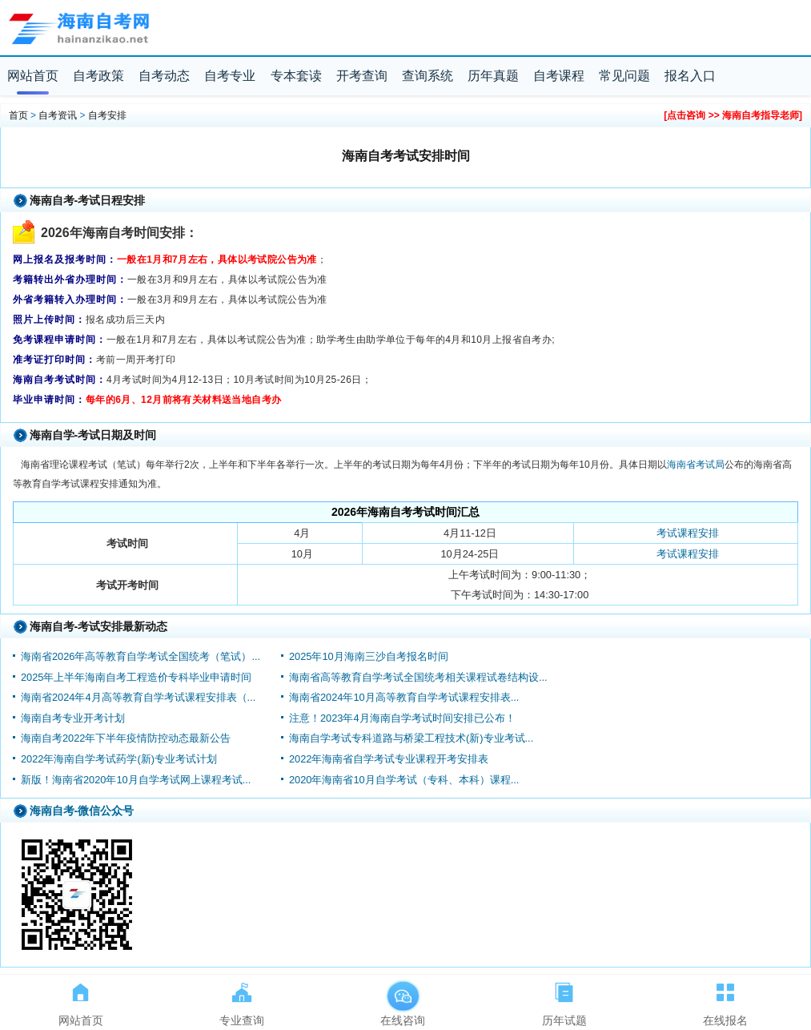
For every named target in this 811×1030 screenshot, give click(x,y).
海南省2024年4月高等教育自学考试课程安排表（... (138, 697)
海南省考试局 (696, 464)
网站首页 (32, 75)
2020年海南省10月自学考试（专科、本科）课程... (404, 780)
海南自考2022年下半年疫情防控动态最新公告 (126, 738)
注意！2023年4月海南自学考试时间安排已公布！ (402, 718)
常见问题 (624, 75)
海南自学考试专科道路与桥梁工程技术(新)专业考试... (411, 738)
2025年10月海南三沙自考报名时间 (368, 656)
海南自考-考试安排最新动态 (99, 626)
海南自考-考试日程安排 (88, 200)
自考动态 (164, 75)
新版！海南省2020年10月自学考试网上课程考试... (136, 780)
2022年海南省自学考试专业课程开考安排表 (388, 759)
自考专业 (229, 75)
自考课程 (558, 75)
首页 (18, 115)
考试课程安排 (687, 533)
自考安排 (107, 115)
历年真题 (493, 75)
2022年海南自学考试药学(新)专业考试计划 (119, 759)
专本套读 (296, 75)
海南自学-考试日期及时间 (93, 434)
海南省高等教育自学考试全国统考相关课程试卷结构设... (418, 677)
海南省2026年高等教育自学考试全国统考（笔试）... (140, 656)
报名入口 (690, 75)
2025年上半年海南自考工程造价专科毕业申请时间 (136, 677)
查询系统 (427, 75)
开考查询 (361, 75)
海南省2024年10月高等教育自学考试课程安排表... (404, 697)
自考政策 (98, 75)
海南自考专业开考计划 (73, 718)
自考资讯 (57, 115)
